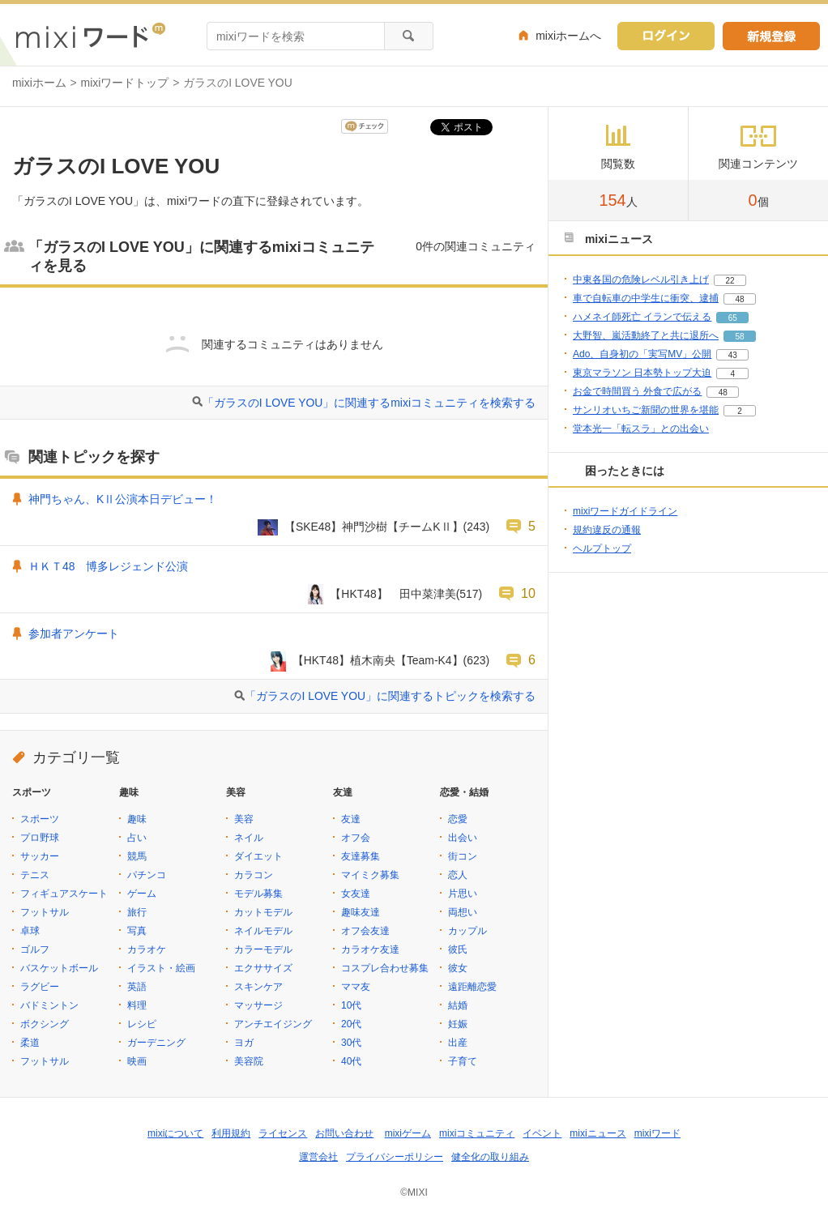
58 (739, 336)
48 (739, 299)
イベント (542, 1133)
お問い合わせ (344, 1133)
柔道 (30, 1042)
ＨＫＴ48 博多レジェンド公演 (108, 566)
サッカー (39, 856)
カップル (467, 931)
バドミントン (49, 1005)
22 (729, 280)
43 (732, 355)
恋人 (457, 875)
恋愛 (457, 819)
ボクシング (44, 1024)
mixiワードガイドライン (625, 511)
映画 (137, 1061)
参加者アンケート (73, 633)
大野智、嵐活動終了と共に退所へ (646, 335)
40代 (351, 1061)
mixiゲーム (408, 1133)
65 (732, 318)
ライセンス (282, 1133)
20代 (351, 1024)
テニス (34, 875)
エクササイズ (263, 968)
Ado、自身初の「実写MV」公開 (642, 354)
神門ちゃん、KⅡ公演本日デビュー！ (122, 499)
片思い (462, 893)
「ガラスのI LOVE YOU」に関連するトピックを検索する (390, 695)
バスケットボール (59, 968)
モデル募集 (258, 893)
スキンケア (258, 986)
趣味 (137, 819)
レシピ (141, 1024)
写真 (137, 931)
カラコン (253, 875)
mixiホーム (39, 82)
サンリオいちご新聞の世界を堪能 (646, 410)
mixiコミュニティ (476, 1133)
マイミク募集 (370, 875)
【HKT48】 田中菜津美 (392, 593)
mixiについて (175, 1133)
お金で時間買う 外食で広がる (637, 391)
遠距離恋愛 (472, 986)
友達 (351, 819)
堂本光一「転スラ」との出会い (641, 428)
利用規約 (230, 1133)
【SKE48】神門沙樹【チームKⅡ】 (373, 526)
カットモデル (263, 912)
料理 (137, 1005)
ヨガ (244, 1042)
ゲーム (141, 893)
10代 (351, 1005)
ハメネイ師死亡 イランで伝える (642, 316)
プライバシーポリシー (394, 1157)
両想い (462, 912)
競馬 (137, 856)
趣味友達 (360, 912)
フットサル (44, 912)
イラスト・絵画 (161, 968)
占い (137, 837)
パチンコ (146, 875)
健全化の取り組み (490, 1157)
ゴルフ (34, 949)
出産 (457, 1042)
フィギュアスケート (64, 893)
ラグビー (39, 986)
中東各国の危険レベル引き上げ (641, 279)
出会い (462, 837)
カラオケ (146, 949)
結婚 (457, 1005)
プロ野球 (39, 837)
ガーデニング (156, 1042)
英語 (137, 986)
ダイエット (258, 856)
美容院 (248, 1061)
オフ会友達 (365, 931)
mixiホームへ (568, 35)
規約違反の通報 (607, 529)
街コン (462, 856)
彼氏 (457, 949)
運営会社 (318, 1157)
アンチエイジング (273, 1024)
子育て (462, 1061)
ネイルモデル (263, 931)
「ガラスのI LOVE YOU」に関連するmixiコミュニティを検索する (369, 402)
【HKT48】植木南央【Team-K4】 (377, 660)
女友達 (355, 893)
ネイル (248, 837)
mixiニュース (597, 1133)
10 (528, 593)
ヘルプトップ (602, 548)
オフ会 (355, 837)
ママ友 (355, 986)
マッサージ (258, 1005)
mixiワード (657, 1133)
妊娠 (457, 1024)
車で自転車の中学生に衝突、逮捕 (646, 298)
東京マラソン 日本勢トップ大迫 (642, 372)
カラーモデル (263, 949)
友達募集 (360, 856)
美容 (244, 819)
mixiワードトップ (125, 82)
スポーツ (39, 819)
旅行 (137, 912)
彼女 (457, 968)
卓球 (30, 931)
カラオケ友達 (370, 949)
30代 (351, 1042)
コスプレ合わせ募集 (385, 968)
